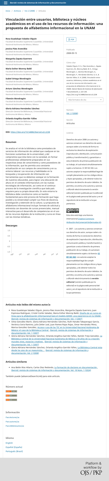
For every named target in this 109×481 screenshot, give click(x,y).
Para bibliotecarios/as (15, 426)
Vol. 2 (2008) (30, 11)
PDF (72, 39)
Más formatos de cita (77, 99)
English (9, 443)
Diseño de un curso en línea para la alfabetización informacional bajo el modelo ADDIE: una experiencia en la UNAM (56, 314)
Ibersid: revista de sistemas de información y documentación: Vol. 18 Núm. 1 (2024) (51, 370)
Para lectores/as (12, 417)
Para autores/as (12, 421)
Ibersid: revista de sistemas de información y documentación (38, 2)
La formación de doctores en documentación (75, 367)
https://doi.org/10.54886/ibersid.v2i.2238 (30, 132)
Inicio (8, 11)
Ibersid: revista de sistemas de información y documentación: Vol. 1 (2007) (46, 318)
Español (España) (14, 447)
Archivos (17, 11)
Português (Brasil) (14, 451)
